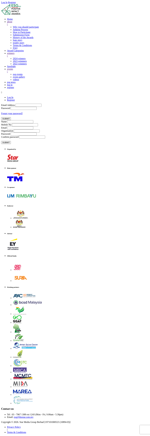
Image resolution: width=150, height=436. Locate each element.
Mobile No (6, 124)
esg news (11, 82)
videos (16, 79)
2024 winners (19, 58)
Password (5, 108)
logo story (17, 40)
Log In (4, 2)
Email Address (8, 105)
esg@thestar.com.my (24, 417)
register (10, 87)
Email (4, 127)
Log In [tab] (10, 97)
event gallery (19, 77)
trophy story (18, 42)
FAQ (15, 48)
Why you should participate (26, 27)
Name (4, 121)
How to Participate (21, 32)
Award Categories (15, 50)
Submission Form (21, 35)
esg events (18, 74)
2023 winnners (20, 61)
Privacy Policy (14, 427)
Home (10, 19)
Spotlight (11, 66)
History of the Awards (23, 37)
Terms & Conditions (22, 45)
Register (12, 2)
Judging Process (20, 29)
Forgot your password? (12, 113)
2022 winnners (20, 64)
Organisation (7, 131)
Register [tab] (11, 100)
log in (9, 85)
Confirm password (10, 137)
